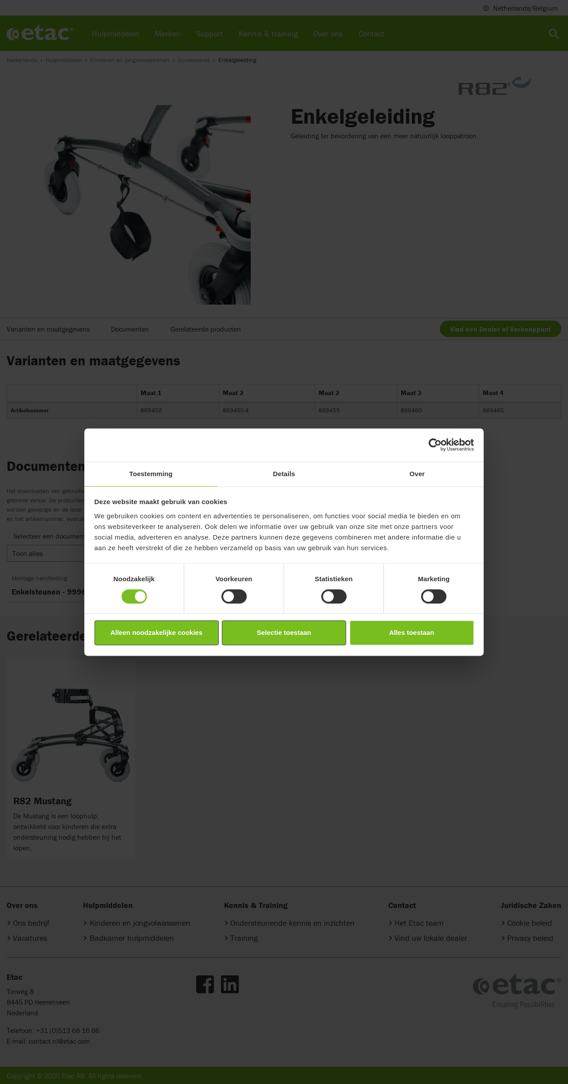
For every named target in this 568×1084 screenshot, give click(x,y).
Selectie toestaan (284, 633)
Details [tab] (284, 473)
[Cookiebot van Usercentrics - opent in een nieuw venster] (435, 444)
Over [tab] (417, 473)
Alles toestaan (411, 633)
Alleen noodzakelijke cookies (156, 633)
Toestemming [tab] (151, 473)
